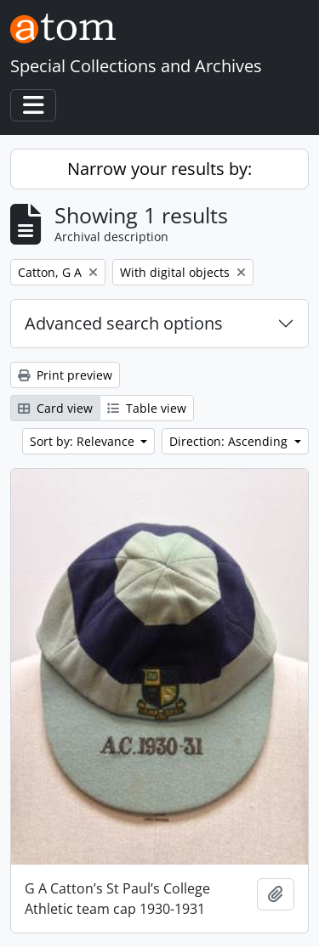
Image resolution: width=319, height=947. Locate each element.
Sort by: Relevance (84, 441)
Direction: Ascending (230, 441)
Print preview (65, 375)
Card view (55, 408)
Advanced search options (124, 323)
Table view (146, 408)
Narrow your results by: (159, 168)
